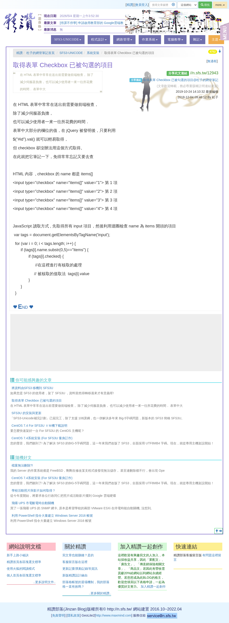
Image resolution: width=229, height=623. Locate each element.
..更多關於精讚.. (100, 593)
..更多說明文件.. (44, 582)
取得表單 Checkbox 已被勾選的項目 (37, 400)
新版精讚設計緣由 (74, 575)
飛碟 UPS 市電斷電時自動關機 (33, 503)
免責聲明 (58, 615)
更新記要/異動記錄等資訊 (80, 568)
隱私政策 (73, 615)
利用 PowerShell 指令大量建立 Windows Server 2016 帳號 (52, 515)
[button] (68, 39)
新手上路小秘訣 (18, 555)
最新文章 (50, 23)
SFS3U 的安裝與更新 (26, 413)
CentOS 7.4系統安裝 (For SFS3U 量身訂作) (42, 438)
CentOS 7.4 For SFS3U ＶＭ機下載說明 (39, 425)
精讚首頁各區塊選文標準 (24, 562)
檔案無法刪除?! (22, 465)
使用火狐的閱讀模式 (21, 568)
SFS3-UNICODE (71, 53)
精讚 (130, 4)
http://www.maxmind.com (113, 615)
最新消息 (50, 29)
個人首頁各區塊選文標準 (24, 575)
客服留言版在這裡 (74, 562)
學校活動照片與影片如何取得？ (33, 490)
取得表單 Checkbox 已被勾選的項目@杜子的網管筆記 (180, 80)
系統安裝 (93, 53)
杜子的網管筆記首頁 (40, 53)
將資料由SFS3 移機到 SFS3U (32, 388)
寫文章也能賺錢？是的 (78, 555)
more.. (220, 4)
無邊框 (212, 61)
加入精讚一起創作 (153, 586)
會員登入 (141, 4)
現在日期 (50, 16)
